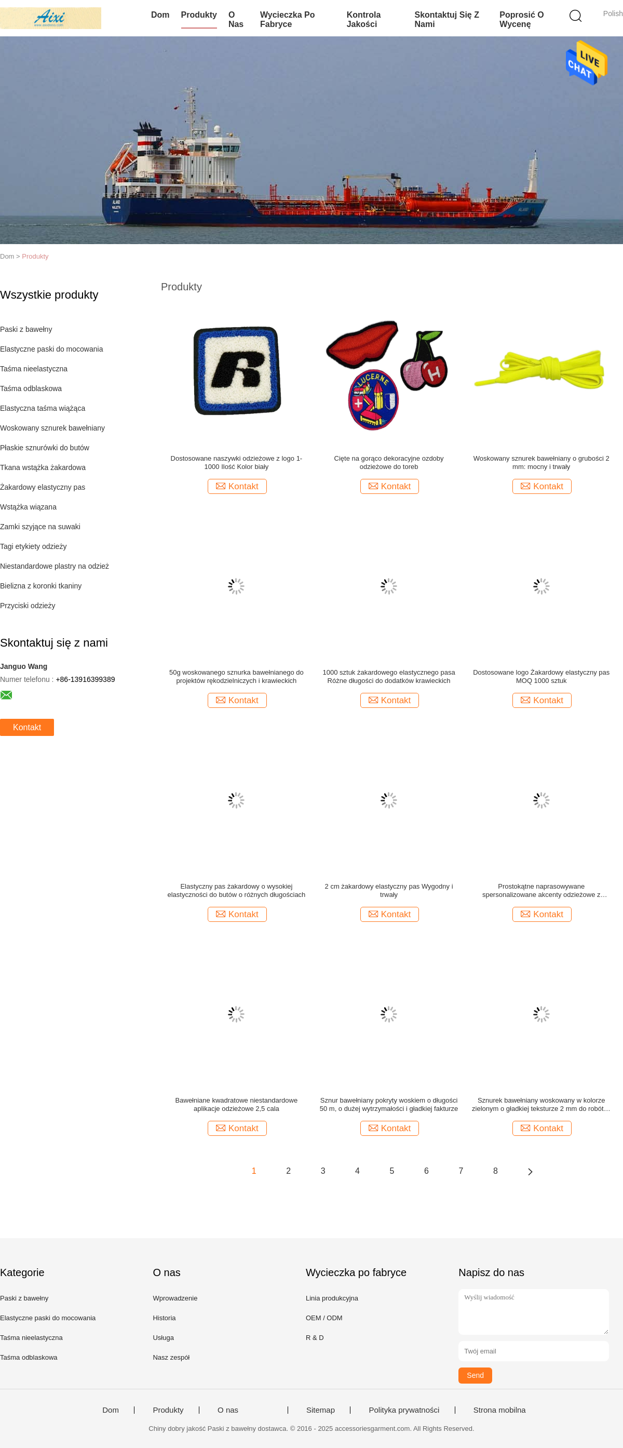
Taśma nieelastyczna (33, 369)
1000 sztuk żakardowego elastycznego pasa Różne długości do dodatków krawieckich (389, 676)
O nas (235, 19)
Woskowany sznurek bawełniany (52, 428)
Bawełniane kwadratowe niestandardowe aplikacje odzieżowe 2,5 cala (236, 1104)
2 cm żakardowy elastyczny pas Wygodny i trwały (389, 890)
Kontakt (27, 727)
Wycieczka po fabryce (287, 19)
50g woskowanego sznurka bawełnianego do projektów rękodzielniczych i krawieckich (236, 676)
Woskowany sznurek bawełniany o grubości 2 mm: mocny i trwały (541, 462)
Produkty (199, 14)
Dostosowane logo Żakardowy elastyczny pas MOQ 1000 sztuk (541, 676)
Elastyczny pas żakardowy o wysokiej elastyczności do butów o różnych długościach (236, 890)
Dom (160, 14)
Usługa (163, 1338)
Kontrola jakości (364, 19)
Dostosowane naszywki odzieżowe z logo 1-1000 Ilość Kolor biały (237, 462)
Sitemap (320, 1410)
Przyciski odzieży (28, 605)
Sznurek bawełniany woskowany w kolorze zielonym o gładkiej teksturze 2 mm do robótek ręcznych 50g (541, 1104)
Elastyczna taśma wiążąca (42, 408)
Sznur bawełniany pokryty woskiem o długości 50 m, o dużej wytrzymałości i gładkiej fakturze (389, 1104)
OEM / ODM (324, 1318)
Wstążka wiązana (28, 507)
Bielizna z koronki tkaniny (41, 586)
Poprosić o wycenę (521, 19)
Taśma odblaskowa (31, 388)
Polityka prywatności (404, 1410)
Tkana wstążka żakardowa (43, 467)
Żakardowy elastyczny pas (42, 487)
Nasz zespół (171, 1357)
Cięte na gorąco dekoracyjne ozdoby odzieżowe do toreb (389, 462)
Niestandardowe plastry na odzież (54, 566)
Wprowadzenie (175, 1298)
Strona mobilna (499, 1410)
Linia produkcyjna (332, 1298)
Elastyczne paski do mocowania (51, 349)
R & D (315, 1338)
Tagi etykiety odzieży (33, 546)
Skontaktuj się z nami (446, 19)
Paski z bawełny (26, 329)
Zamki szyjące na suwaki (40, 526)
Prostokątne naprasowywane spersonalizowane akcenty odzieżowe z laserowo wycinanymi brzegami (541, 890)
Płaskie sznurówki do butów (44, 448)
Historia (164, 1318)
